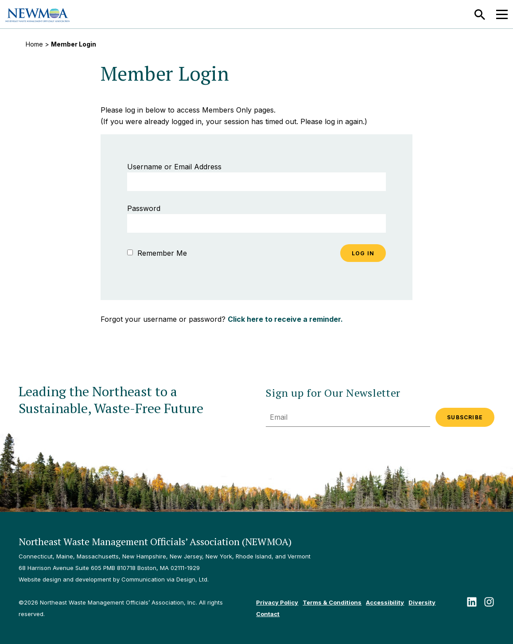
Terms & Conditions (332, 602)
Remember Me (157, 253)
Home (34, 44)
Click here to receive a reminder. (285, 319)
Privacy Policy (277, 602)
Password (143, 208)
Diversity (421, 602)
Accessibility (385, 602)
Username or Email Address (174, 166)
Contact (268, 613)
